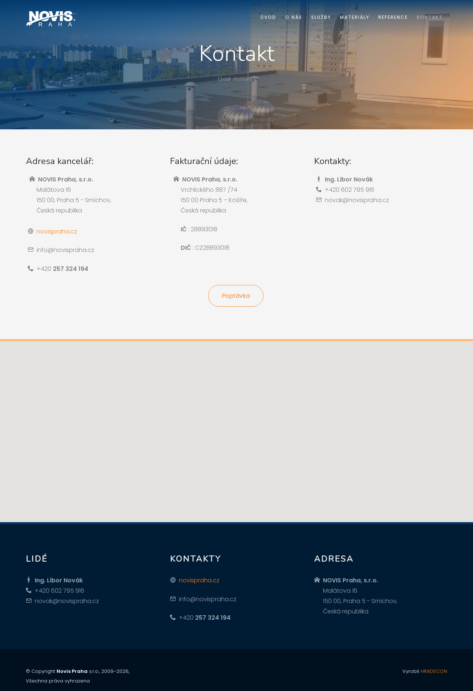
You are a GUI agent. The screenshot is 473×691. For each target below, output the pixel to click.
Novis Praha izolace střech (52, 19)
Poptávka (236, 296)
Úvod (224, 78)
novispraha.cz (57, 231)
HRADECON (434, 671)
